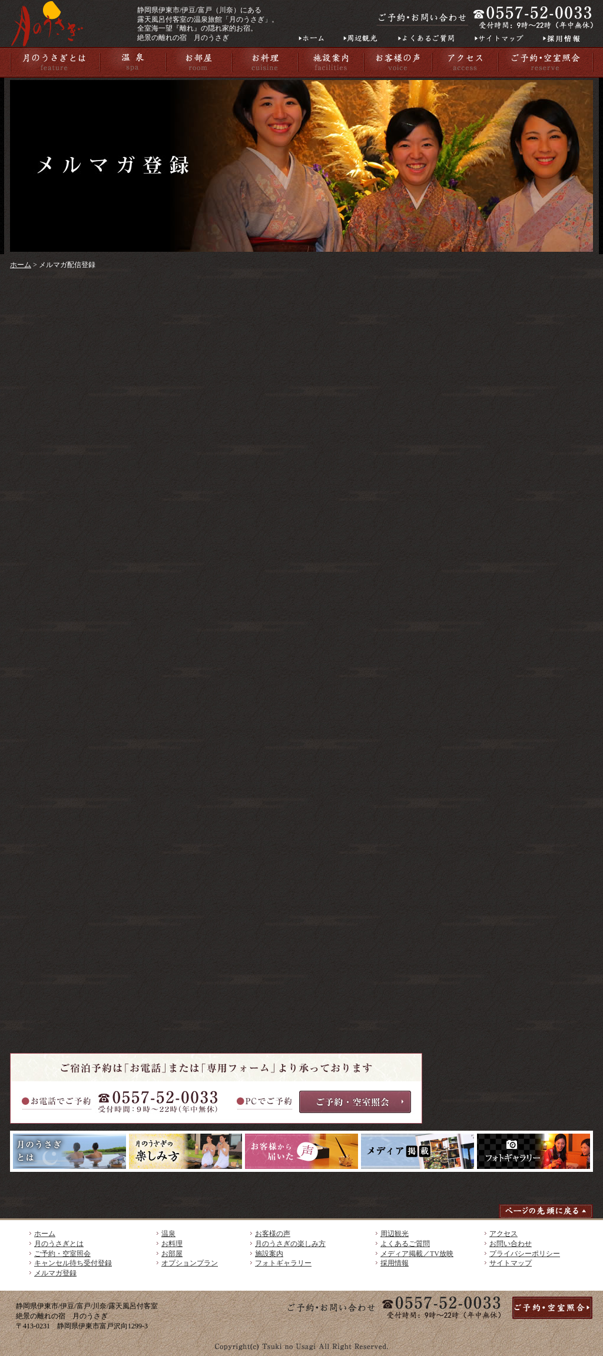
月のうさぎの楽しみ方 (290, 1244)
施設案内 (269, 1254)
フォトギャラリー (283, 1263)
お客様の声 (272, 1234)
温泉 (168, 1234)
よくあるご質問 (405, 1244)
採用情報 (394, 1263)
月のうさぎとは (59, 1244)
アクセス (503, 1234)
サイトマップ (510, 1263)
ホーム (20, 265)
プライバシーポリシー (524, 1254)
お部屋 (172, 1254)
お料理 (172, 1244)
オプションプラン (189, 1263)
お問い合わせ (510, 1244)
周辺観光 (394, 1234)
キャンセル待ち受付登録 (73, 1263)
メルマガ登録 (55, 1273)
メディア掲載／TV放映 (416, 1254)
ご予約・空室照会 (62, 1254)
